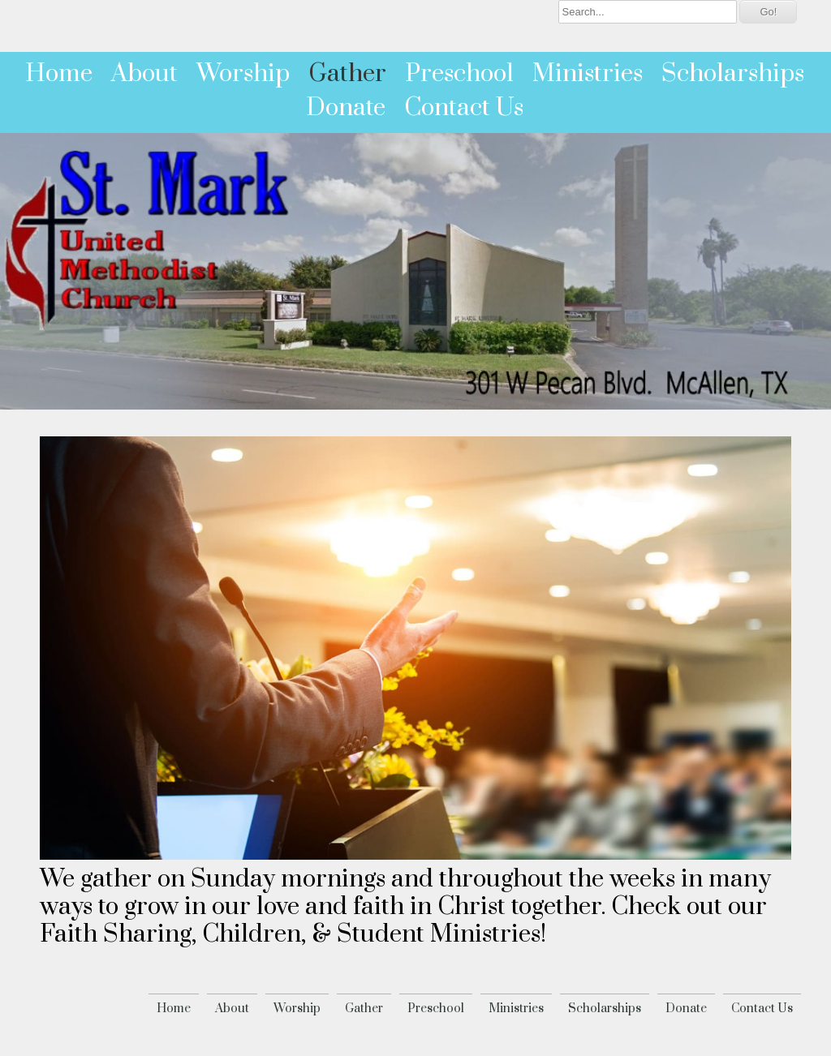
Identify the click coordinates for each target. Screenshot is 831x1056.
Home (59, 73)
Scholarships (732, 73)
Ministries (587, 73)
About (144, 73)
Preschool (459, 73)
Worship (243, 73)
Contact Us (463, 107)
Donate (345, 107)
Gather (347, 73)
